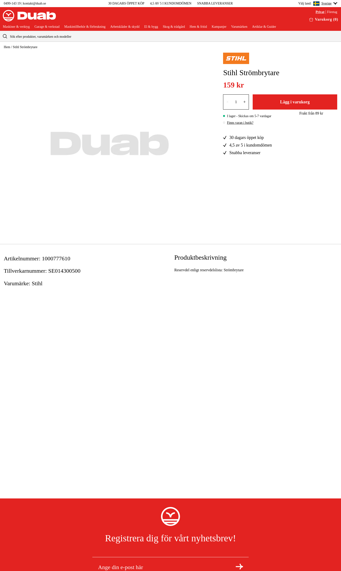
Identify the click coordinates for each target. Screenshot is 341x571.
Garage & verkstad (47, 26)
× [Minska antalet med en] (227, 102)
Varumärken (239, 26)
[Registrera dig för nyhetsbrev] (239, 566)
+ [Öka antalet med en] (244, 102)
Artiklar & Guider (264, 26)
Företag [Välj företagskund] (332, 12)
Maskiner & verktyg (16, 26)
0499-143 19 (12, 3)
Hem (7, 47)
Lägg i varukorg (295, 102)
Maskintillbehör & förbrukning (84, 26)
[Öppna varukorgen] (323, 19)
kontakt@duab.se (34, 3)
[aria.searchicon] (5, 36)
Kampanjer (219, 26)
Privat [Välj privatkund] (320, 12)
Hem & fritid (198, 26)
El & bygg (151, 26)
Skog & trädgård (174, 26)
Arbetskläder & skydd (124, 26)
